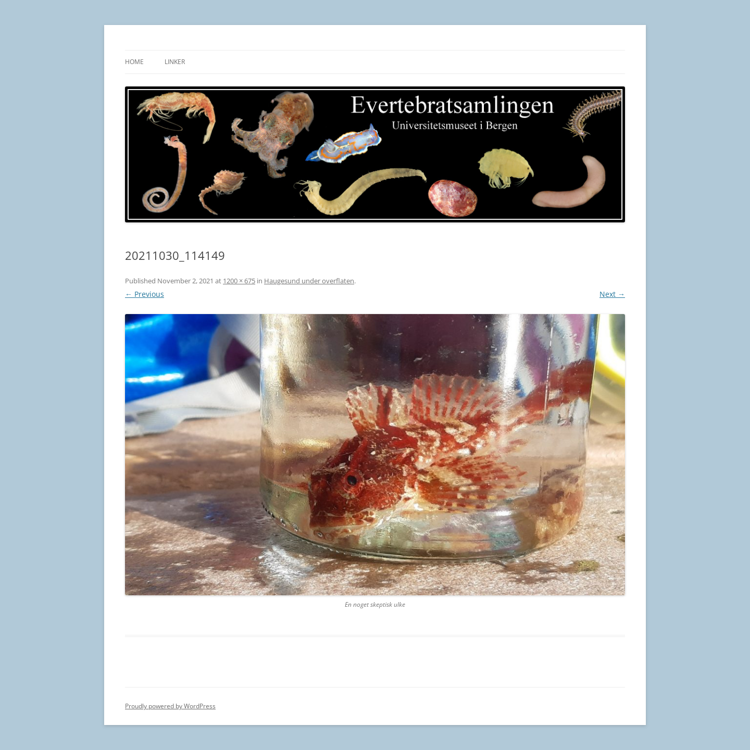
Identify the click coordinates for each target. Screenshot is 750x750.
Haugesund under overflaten (309, 280)
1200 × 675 (239, 280)
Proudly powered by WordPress (170, 706)
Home (134, 61)
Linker (175, 61)
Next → (612, 294)
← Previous (144, 294)
